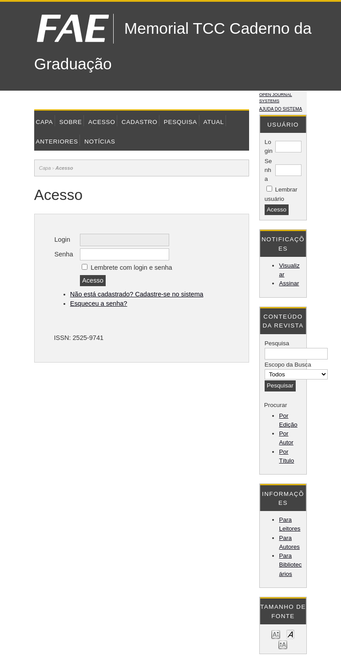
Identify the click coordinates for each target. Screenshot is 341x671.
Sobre (70, 122)
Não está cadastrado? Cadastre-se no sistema (136, 294)
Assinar (289, 283)
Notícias (99, 141)
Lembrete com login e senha (131, 267)
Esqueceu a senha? (98, 303)
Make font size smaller (275, 634)
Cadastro (140, 122)
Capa (44, 122)
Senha (268, 170)
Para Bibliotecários (290, 564)
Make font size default (290, 634)
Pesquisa (180, 122)
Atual (213, 122)
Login (62, 239)
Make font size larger (282, 644)
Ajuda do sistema (280, 109)
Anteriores (57, 141)
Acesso (101, 122)
